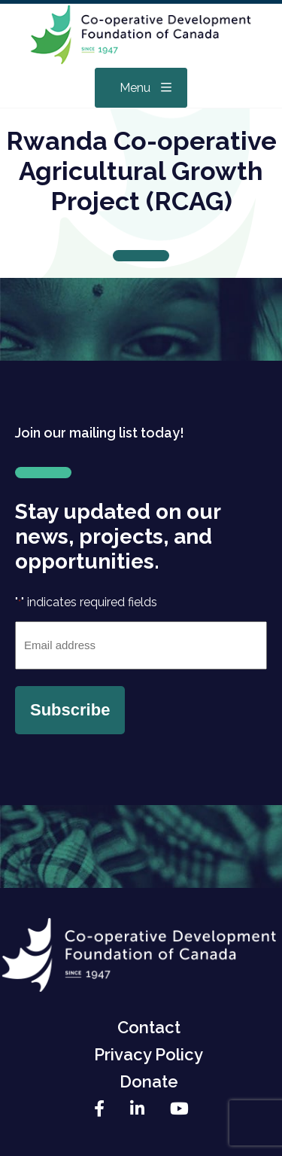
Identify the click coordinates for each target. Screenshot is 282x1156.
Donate (149, 1081)
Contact (148, 1027)
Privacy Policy (148, 1054)
